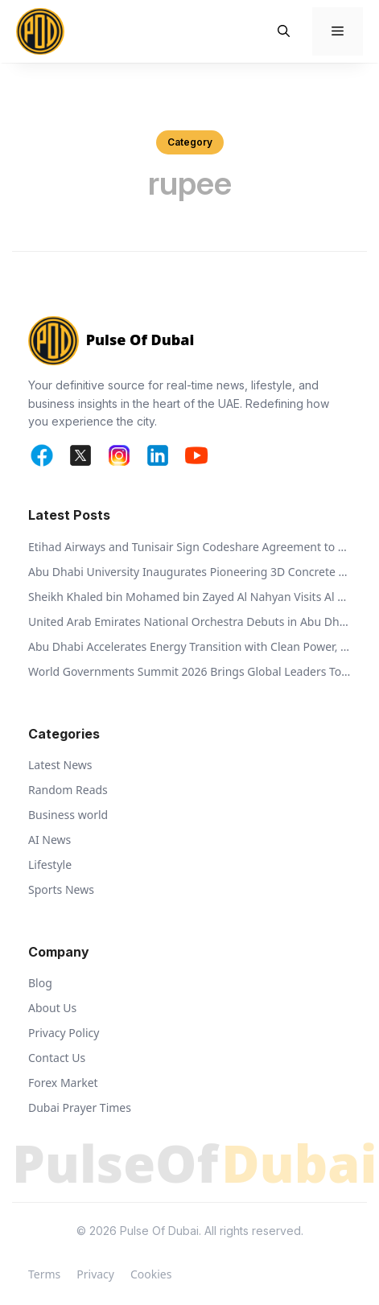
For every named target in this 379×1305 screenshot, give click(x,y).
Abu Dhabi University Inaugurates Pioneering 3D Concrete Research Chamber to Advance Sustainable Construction (189, 571)
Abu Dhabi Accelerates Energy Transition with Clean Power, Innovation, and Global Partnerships (189, 646)
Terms (44, 1274)
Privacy (95, 1274)
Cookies (150, 1274)
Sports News (61, 889)
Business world (68, 814)
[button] (283, 31)
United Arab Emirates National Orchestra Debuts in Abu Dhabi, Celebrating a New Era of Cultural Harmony (189, 621)
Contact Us (56, 1057)
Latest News (60, 764)
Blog (40, 982)
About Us (52, 1007)
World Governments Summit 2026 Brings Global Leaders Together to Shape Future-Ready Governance (189, 671)
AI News (49, 839)
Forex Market (63, 1082)
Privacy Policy (63, 1032)
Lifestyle (50, 864)
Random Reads (68, 789)
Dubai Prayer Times (79, 1107)
